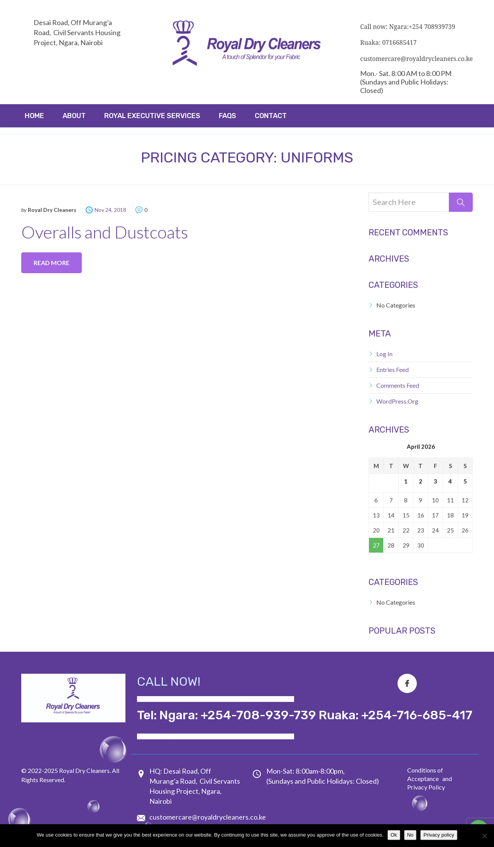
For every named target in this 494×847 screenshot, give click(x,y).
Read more (51, 262)
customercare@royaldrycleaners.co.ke (207, 817)
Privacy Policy (426, 787)
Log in (384, 353)
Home (34, 116)
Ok (394, 835)
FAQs (227, 116)
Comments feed (397, 385)
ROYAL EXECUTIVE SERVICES (152, 116)
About (74, 116)
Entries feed (392, 369)
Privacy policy (438, 835)
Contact (271, 116)
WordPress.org (397, 401)
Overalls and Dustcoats (104, 232)
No (410, 835)
